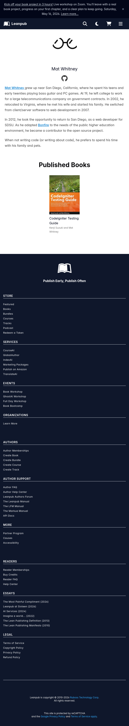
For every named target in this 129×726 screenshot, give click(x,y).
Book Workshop (13, 391)
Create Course (12, 464)
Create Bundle (12, 460)
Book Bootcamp (13, 405)
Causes (7, 538)
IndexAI (7, 359)
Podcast (8, 328)
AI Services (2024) (14, 611)
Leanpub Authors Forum (18, 496)
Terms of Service (13, 643)
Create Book (10, 455)
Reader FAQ (10, 579)
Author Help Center (15, 491)
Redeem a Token (13, 332)
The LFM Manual (13, 506)
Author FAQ (10, 487)
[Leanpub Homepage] (15, 24)
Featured (8, 304)
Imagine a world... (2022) (18, 615)
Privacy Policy (12, 652)
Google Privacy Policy (53, 716)
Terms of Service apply (84, 716)
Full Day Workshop (14, 401)
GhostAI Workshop (14, 396)
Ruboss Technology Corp (84, 697)
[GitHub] (64, 78)
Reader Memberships (16, 569)
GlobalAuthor (11, 355)
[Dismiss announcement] (123, 9)
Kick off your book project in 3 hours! (28, 4)
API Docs (8, 515)
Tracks (7, 323)
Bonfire (43, 125)
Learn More (10, 423)
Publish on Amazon (15, 369)
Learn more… (69, 13)
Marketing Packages (16, 364)
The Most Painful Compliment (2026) (26, 601)
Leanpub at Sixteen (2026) (19, 606)
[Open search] (85, 23)
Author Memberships (16, 450)
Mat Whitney (15, 88)
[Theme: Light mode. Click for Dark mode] (97, 23)
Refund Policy (11, 657)
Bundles (8, 313)
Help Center (10, 584)
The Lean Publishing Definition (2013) (26, 620)
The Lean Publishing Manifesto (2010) (26, 625)
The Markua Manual (15, 510)
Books (7, 309)
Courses (8, 318)
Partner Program (13, 533)
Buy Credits (10, 574)
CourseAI (8, 350)
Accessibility (11, 542)
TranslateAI (10, 374)
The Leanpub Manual (16, 501)
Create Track (11, 469)
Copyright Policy (13, 647)
